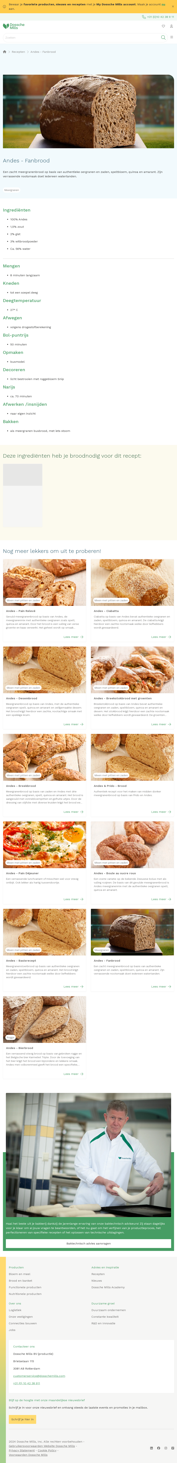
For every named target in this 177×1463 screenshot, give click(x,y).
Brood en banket (20, 1280)
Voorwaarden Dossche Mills (28, 1455)
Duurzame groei (103, 1303)
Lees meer (73, 637)
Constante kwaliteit (105, 1316)
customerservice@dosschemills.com (39, 1376)
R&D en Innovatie (103, 1323)
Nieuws (96, 1280)
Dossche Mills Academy (108, 1287)
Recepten (98, 1274)
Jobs (12, 1330)
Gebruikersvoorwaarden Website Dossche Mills (42, 1446)
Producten (16, 1267)
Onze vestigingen (21, 1316)
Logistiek (15, 1310)
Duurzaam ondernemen (108, 1310)
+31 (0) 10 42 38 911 (26, 1383)
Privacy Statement (22, 1450)
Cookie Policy (47, 1450)
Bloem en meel (19, 1274)
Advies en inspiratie (105, 1267)
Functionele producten (25, 1287)
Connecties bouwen (23, 1323)
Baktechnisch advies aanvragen (88, 1243)
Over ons (15, 1303)
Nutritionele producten (25, 1294)
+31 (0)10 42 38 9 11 (158, 17)
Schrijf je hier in (22, 1419)
